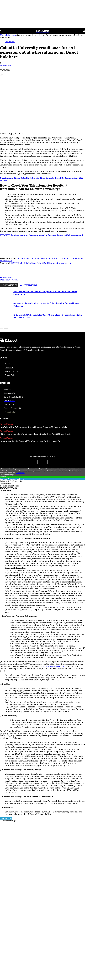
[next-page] (6, 327)
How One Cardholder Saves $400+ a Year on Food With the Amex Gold (31, 441)
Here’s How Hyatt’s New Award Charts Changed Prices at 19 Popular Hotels (33, 427)
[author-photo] (6, 275)
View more (20, 473)
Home (3, 35)
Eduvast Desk (6, 65)
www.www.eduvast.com (54, 666)
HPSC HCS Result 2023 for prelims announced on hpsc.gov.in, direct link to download (41, 235)
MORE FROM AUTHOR (28, 285)
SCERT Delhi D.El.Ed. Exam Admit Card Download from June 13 (41, 263)
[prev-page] (1, 327)
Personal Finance (6, 424)
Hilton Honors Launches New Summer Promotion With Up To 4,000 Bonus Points (35, 434)
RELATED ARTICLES (9, 285)
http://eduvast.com (9, 280)
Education (11, 35)
